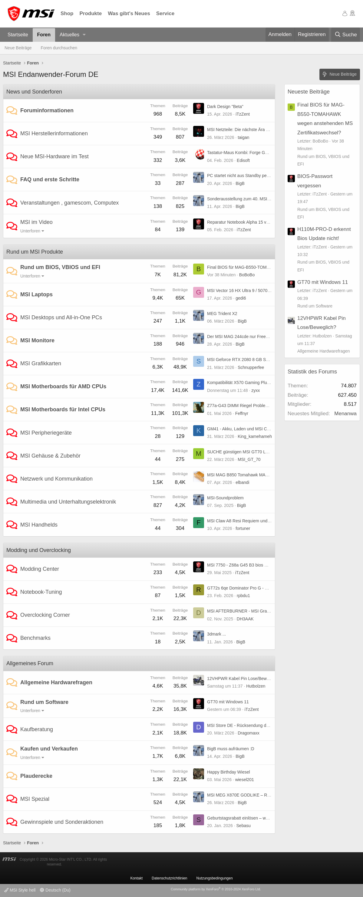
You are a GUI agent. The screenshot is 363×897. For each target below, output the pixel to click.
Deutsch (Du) (55, 890)
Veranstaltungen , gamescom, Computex (69, 203)
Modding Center (39, 569)
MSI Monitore (37, 340)
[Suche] (345, 35)
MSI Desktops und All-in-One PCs (61, 317)
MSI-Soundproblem (225, 497)
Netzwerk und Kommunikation (56, 479)
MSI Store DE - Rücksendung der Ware (244, 725)
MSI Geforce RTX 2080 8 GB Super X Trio (247, 359)
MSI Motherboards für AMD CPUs (63, 386)
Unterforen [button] (30, 230)
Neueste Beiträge (309, 92)
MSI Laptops (36, 294)
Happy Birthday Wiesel (228, 772)
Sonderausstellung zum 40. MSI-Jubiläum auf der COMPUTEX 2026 (271, 198)
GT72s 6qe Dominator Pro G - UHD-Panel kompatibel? (258, 588)
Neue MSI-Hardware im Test (54, 156)
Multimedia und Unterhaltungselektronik (68, 502)
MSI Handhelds (39, 525)
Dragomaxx (248, 733)
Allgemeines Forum (29, 663)
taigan (243, 137)
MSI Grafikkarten (40, 363)
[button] (84, 35)
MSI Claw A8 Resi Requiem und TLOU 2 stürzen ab (255, 520)
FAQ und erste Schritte (49, 179)
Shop (67, 13)
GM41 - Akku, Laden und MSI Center (242, 428)
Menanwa (345, 413)
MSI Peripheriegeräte (46, 433)
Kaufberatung (36, 729)
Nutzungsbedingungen (214, 878)
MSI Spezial (34, 799)
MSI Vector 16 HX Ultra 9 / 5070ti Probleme (248, 290)
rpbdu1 (243, 595)
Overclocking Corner (45, 615)
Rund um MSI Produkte (34, 252)
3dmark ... (216, 634)
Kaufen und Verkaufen (49, 749)
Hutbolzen (255, 686)
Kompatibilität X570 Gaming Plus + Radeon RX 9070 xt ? (260, 382)
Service (165, 13)
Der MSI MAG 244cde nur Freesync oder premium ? (256, 336)
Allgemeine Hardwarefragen (56, 682)
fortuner (243, 528)
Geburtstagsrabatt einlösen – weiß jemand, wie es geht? (260, 818)
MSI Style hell (19, 890)
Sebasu (243, 825)
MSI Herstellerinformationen (54, 133)
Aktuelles (69, 34)
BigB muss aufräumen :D (230, 748)
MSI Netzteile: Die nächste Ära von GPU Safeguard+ (256, 129)
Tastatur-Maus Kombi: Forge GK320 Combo (248, 152)
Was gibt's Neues (129, 13)
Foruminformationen (47, 110)
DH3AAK (245, 618)
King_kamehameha (256, 436)
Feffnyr (241, 413)
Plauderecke (36, 776)
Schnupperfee (251, 367)
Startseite (18, 34)
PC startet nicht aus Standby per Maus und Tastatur (255, 175)
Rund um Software (44, 702)
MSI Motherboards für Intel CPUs (62, 409)
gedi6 (241, 298)
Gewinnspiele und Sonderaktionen (61, 822)
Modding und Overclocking (38, 550)
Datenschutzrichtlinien (169, 878)
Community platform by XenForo (216, 889)
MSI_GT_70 (249, 459)
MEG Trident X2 (222, 313)
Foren (44, 34)
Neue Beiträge (18, 47)
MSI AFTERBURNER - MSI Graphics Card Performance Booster (267, 611)
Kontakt (136, 878)
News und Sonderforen (34, 92)
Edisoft (243, 160)
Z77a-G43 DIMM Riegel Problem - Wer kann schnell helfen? (263, 405)
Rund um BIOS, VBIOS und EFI (60, 267)
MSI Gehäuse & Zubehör (50, 456)
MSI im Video (36, 222)
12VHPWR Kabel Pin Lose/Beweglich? (243, 678)
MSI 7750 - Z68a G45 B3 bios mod (239, 565)
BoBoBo (247, 274)
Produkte (91, 13)
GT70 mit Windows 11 (228, 701)
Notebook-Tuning (41, 592)
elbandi (242, 482)
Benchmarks (35, 638)
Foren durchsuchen (59, 47)
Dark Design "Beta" (225, 106)
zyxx (255, 390)
